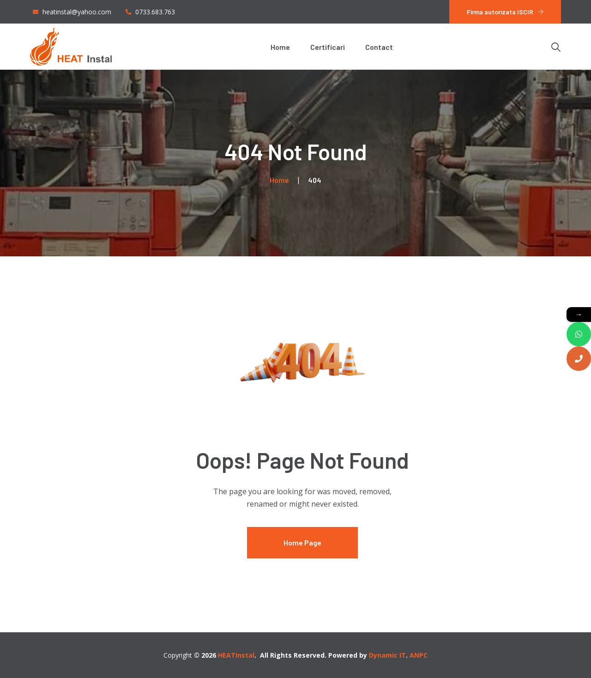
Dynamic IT (387, 655)
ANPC (419, 655)
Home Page (302, 542)
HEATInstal (236, 655)
